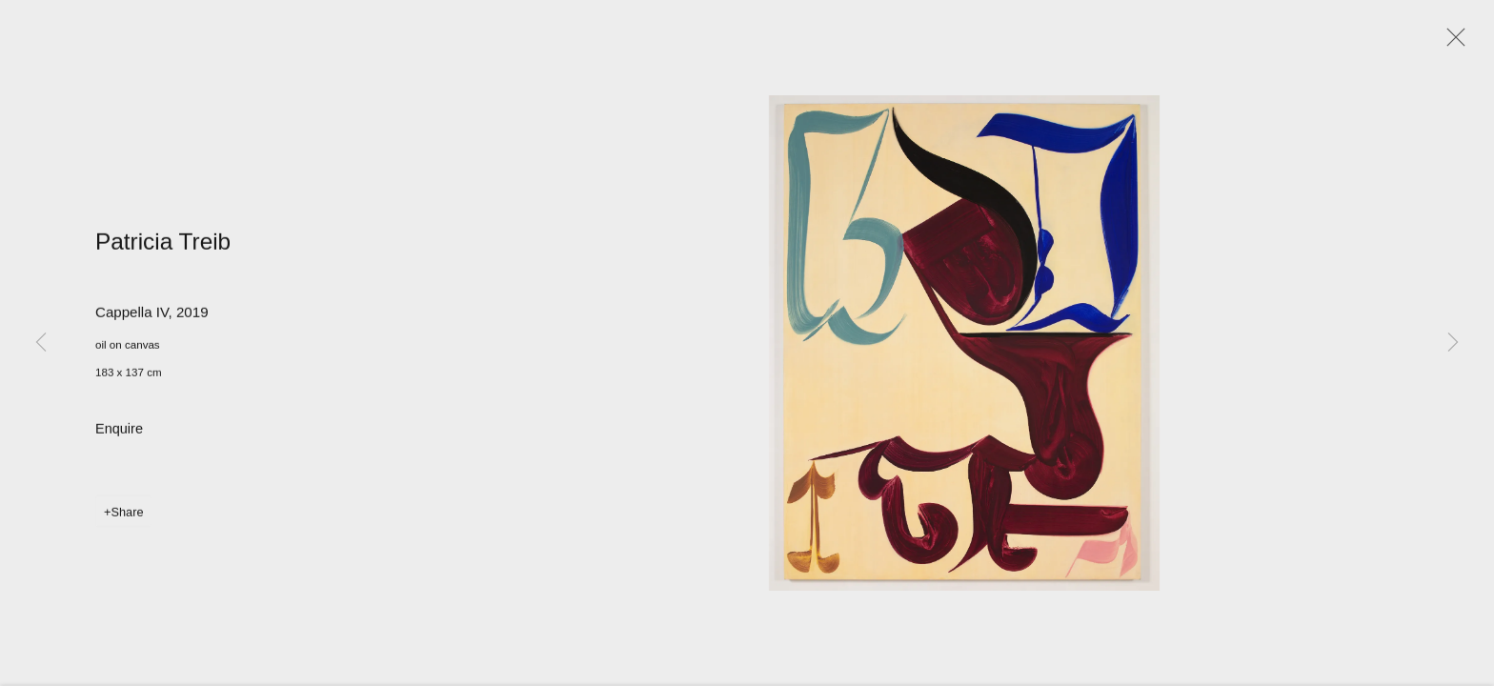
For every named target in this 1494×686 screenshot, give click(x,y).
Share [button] (127, 515)
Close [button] (1451, 43)
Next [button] (1453, 343)
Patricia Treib (163, 244)
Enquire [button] (119, 431)
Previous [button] (41, 343)
